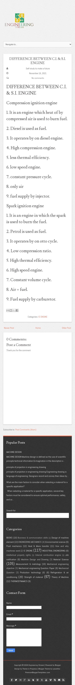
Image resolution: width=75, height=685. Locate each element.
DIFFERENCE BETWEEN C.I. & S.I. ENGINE (37, 61)
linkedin (29, 680)
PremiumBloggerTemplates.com (37, 672)
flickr (20, 680)
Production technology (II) (32, 572)
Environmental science (55, 542)
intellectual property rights (18, 555)
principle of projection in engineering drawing (26, 467)
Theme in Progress (29, 669)
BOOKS (9, 537)
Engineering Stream (36, 665)
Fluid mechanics (14, 546)
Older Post (66, 327)
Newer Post (9, 327)
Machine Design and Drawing (35, 559)
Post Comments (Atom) (25, 429)
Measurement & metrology (28, 564)
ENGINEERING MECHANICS (30, 542)
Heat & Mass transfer (38, 546)
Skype (55, 680)
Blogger (58, 665)
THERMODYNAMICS (19, 581)
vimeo (50, 680)
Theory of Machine (60, 577)
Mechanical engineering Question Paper (37, 568)
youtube (46, 680)
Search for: (11, 510)
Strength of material (33, 577)
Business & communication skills (33, 537)
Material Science (61, 559)
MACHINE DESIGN (14, 452)
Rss (63, 680)
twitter (16, 680)
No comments (38, 78)
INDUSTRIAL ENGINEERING (53, 550)
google (24, 680)
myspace (33, 680)
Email (59, 680)
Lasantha (56, 669)
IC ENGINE (42, 316)
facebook (12, 680)
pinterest (37, 680)
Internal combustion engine (48, 555)
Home (38, 327)
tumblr (42, 680)
